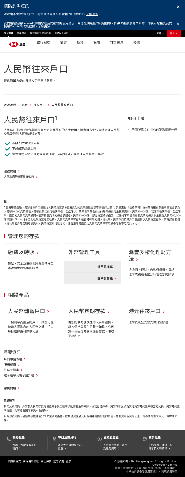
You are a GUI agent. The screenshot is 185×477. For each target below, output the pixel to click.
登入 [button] (174, 33)
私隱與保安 (14, 461)
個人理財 (8, 33)
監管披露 (58, 461)
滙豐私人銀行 (61, 33)
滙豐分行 (171, 130)
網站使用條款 (31, 461)
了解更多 (92, 14)
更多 (68, 461)
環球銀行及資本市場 (40, 33)
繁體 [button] (161, 32)
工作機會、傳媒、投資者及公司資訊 (160, 447)
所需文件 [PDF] (148, 130)
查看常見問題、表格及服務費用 (115, 447)
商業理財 (21, 33)
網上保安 (46, 461)
